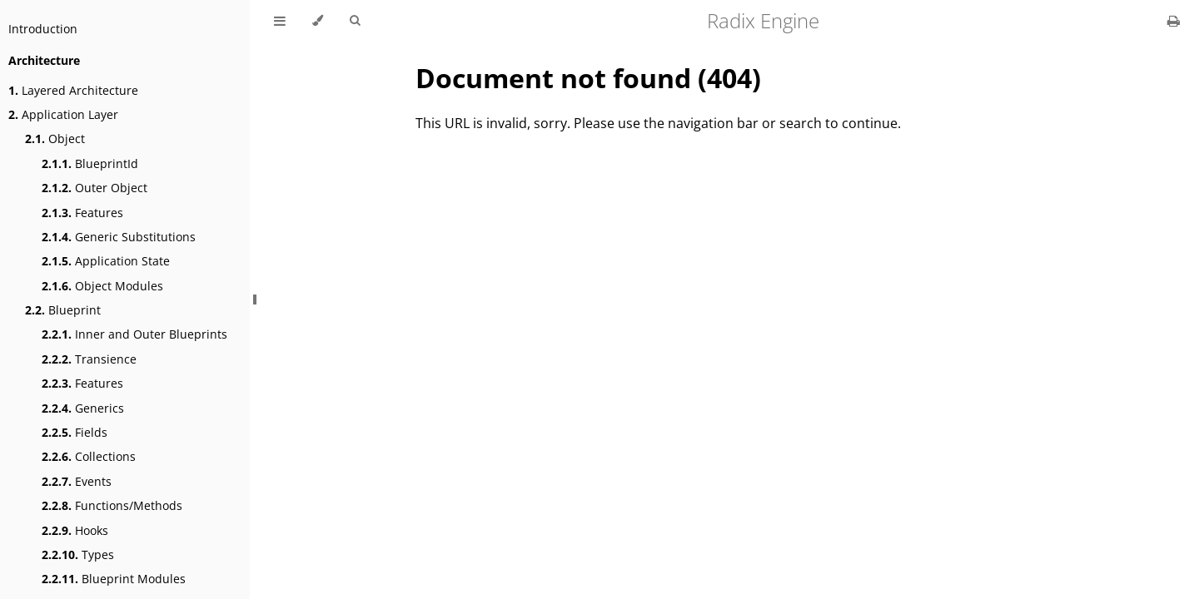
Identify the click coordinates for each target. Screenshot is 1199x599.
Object (55, 138)
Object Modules (102, 286)
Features (82, 212)
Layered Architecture (73, 90)
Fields (74, 432)
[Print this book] (1174, 21)
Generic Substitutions (119, 237)
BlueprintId (90, 163)
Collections (89, 456)
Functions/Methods (112, 505)
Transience (89, 359)
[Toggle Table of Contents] (280, 21)
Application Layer (63, 114)
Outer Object (94, 188)
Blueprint (63, 310)
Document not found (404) (588, 78)
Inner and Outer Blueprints (134, 334)
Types (78, 554)
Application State (106, 261)
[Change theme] (317, 21)
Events (77, 481)
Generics (83, 408)
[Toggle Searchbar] (354, 21)
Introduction (42, 29)
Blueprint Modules (114, 579)
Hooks (75, 530)
